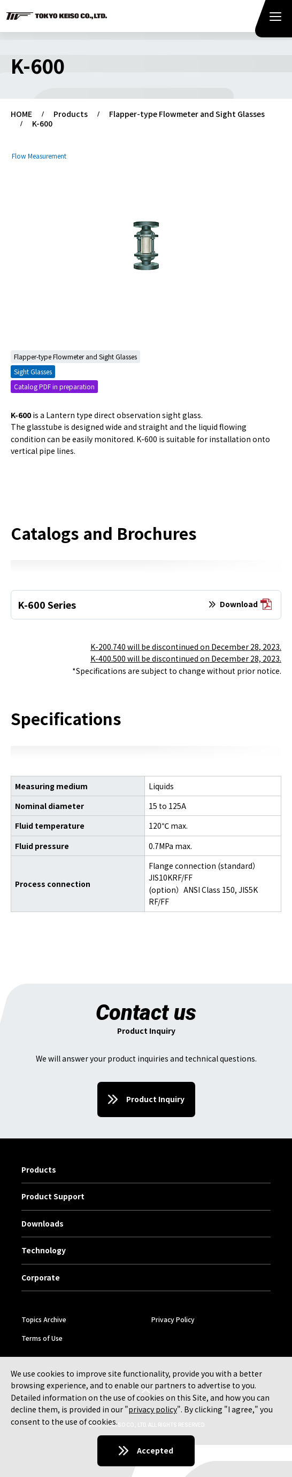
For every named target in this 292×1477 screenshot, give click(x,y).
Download (246, 605)
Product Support (52, 1196)
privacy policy (152, 1409)
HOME (21, 114)
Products (70, 114)
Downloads (42, 1224)
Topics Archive (43, 1319)
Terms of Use (42, 1338)
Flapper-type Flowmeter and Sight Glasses (187, 114)
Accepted (155, 1450)
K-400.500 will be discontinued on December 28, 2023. (185, 658)
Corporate (40, 1278)
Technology (43, 1250)
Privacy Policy (173, 1319)
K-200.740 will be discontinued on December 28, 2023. (185, 646)
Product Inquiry (155, 1099)
